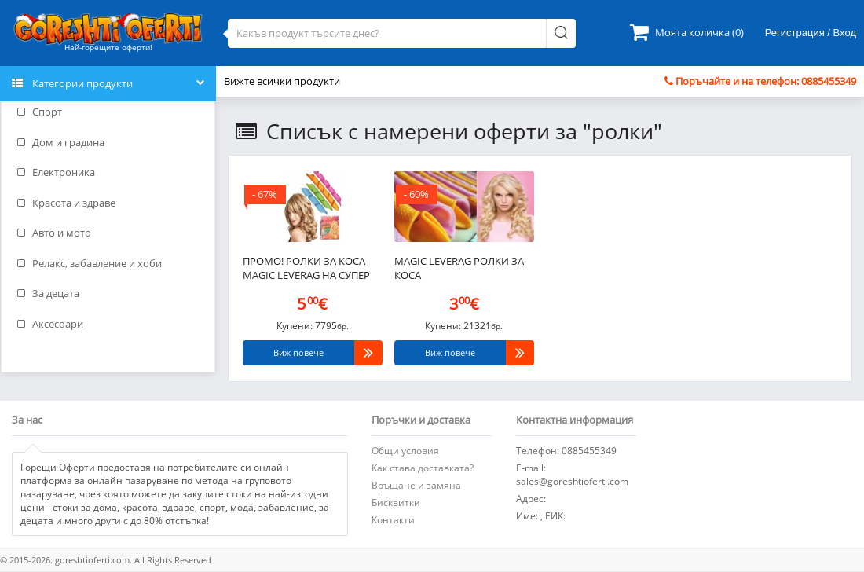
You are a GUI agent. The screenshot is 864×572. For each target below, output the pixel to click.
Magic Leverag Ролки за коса (459, 268)
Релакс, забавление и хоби (89, 263)
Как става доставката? (423, 468)
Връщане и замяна (416, 485)
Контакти (393, 519)
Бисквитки (396, 502)
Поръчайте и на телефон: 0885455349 (760, 81)
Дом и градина (60, 142)
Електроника (56, 172)
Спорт (39, 111)
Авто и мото (54, 233)
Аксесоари (50, 324)
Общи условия (405, 450)
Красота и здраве (66, 203)
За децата (48, 293)
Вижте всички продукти (282, 81)
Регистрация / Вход (810, 32)
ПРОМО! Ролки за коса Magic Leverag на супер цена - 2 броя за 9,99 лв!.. (307, 269)
